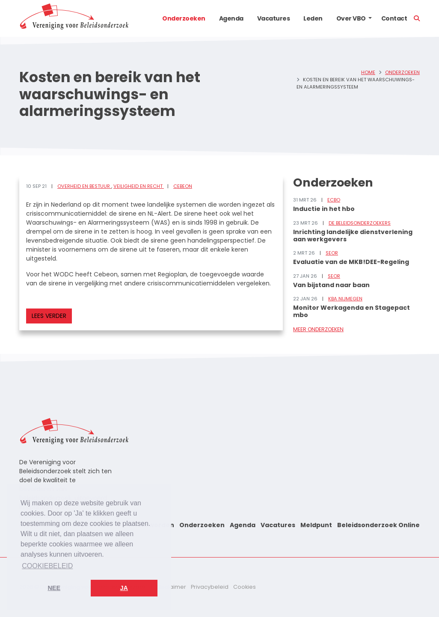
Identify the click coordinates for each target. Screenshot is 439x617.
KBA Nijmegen (345, 298)
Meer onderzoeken (318, 329)
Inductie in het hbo (324, 209)
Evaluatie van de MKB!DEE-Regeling (351, 262)
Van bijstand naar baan (331, 285)
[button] (370, 18)
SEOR (332, 252)
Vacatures (273, 18)
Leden (313, 18)
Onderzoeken (183, 18)
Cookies (244, 586)
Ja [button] (124, 587)
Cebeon (182, 186)
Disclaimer (171, 586)
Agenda (231, 18)
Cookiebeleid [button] (47, 566)
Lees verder (49, 315)
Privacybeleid (209, 586)
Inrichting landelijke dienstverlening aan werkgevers (352, 235)
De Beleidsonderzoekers (360, 223)
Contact (394, 18)
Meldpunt (316, 525)
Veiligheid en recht (138, 186)
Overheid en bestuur (84, 186)
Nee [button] (53, 587)
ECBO (333, 199)
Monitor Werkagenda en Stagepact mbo (351, 311)
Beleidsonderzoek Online (378, 525)
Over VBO (351, 18)
